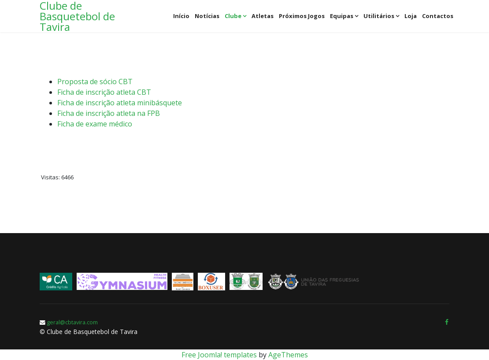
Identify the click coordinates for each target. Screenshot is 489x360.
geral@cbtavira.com (72, 322)
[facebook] (446, 322)
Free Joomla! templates (219, 355)
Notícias (207, 16)
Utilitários (378, 16)
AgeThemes (288, 355)
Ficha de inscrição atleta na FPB (108, 113)
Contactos (437, 16)
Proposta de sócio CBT (95, 81)
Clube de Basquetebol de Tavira (77, 16)
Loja (410, 16)
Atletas (263, 16)
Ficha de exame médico (94, 124)
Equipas (341, 16)
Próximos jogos (302, 16)
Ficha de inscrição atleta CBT (104, 92)
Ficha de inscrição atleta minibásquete (119, 103)
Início (181, 16)
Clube (233, 16)
